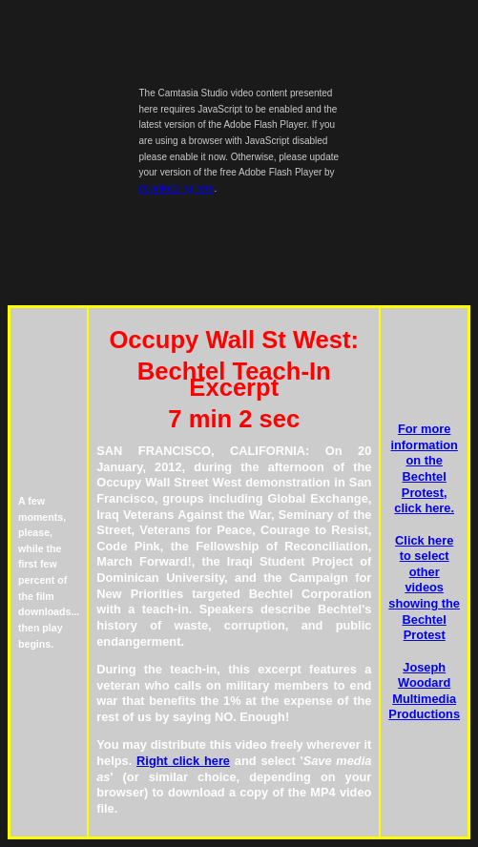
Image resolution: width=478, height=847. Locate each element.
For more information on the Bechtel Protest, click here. (423, 468)
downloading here (177, 188)
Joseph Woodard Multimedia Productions (424, 691)
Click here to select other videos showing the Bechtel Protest (424, 588)
